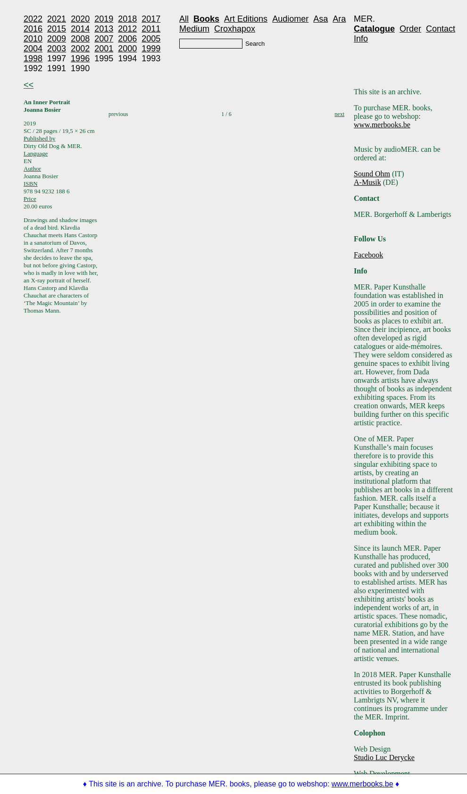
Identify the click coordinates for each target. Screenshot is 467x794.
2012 (127, 28)
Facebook (368, 255)
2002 (80, 48)
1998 (33, 58)
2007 (103, 38)
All (184, 19)
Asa (320, 19)
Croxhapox (234, 28)
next (339, 114)
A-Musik (367, 182)
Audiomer (290, 19)
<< (28, 85)
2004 (33, 48)
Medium (194, 28)
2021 (56, 19)
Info (361, 38)
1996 (80, 58)
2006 (127, 38)
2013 (103, 28)
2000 (127, 48)
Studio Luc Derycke (384, 757)
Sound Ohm (372, 174)
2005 (151, 38)
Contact (440, 28)
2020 (80, 19)
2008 (80, 38)
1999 (151, 48)
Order (410, 28)
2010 (33, 38)
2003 (56, 48)
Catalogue (374, 28)
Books (206, 19)
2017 (151, 19)
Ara (339, 19)
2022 (33, 19)
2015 (56, 28)
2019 (103, 19)
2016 (33, 28)
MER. (364, 19)
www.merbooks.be (382, 125)
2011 (151, 28)
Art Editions (245, 19)
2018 (127, 19)
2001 (103, 48)
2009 (56, 38)
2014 (80, 28)
